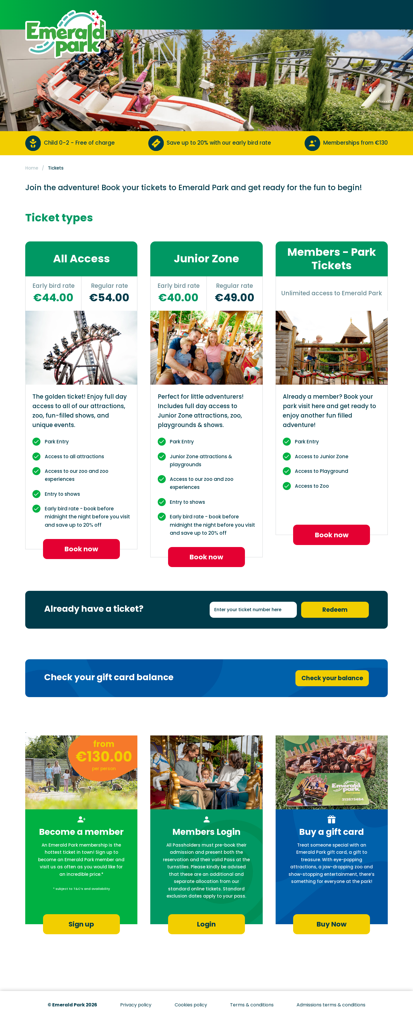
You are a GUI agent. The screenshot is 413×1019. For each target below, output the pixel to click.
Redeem (335, 609)
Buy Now (331, 924)
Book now (81, 549)
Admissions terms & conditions (331, 1005)
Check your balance (332, 678)
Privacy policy (135, 1005)
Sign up (81, 924)
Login (206, 924)
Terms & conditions (252, 1005)
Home (31, 168)
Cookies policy (191, 1005)
